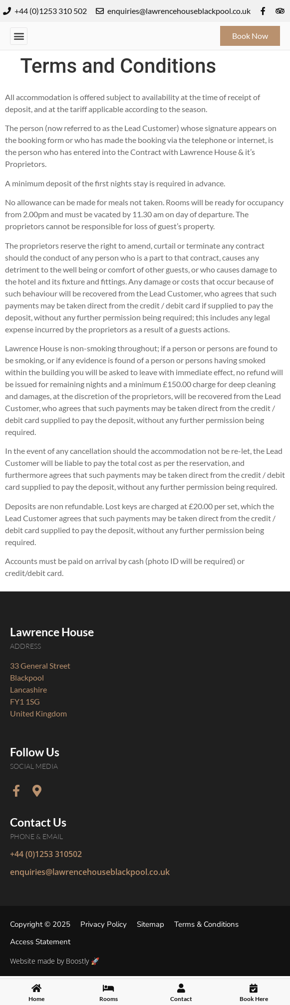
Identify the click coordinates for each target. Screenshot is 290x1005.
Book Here (254, 1000)
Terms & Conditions (206, 924)
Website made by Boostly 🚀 (54, 961)
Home (36, 1000)
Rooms (108, 1000)
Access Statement (40, 942)
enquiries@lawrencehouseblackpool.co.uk (90, 871)
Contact (181, 1000)
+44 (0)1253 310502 (46, 854)
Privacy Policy (103, 924)
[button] (18, 36)
